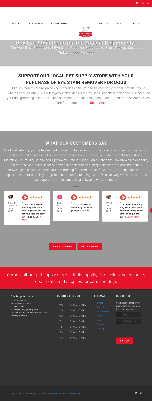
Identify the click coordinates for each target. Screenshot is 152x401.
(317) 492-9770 (18, 307)
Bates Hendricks (101, 160)
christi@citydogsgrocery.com (24, 310)
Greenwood (43, 160)
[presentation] (132, 330)
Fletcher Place (78, 160)
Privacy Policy (33, 394)
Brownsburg (133, 155)
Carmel (117, 155)
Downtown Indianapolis (130, 160)
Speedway (59, 160)
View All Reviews (62, 246)
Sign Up (124, 342)
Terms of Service (49, 394)
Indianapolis (139, 150)
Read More (98, 103)
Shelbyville (25, 160)
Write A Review (89, 246)
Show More (133, 217)
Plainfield (10, 160)
